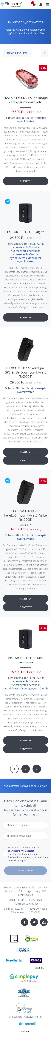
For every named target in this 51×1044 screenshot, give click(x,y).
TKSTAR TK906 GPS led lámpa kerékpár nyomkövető (25, 100)
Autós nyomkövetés (27, 245)
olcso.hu (39, 967)
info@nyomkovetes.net (25, 903)
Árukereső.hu (25, 1031)
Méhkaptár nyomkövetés (29, 259)
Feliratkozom (25, 870)
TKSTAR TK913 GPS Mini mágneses (25, 660)
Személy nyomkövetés (25, 249)
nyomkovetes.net (11, 5)
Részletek (25, 181)
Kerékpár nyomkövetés (31, 119)
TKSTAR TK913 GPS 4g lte (25, 232)
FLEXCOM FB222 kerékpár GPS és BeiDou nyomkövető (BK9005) (25, 372)
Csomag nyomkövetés (24, 256)
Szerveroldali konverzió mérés (25, 1016)
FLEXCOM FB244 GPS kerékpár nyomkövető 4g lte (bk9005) (25, 515)
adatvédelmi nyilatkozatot (21, 850)
